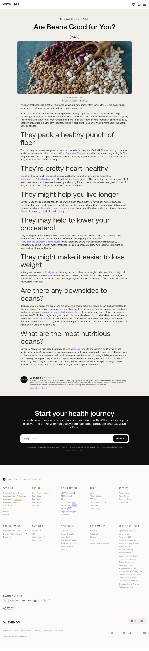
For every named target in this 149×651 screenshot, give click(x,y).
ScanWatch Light (9, 502)
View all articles (37, 388)
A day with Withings (68, 543)
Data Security (25, 630)
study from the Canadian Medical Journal (40, 241)
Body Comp (36, 496)
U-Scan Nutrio (69, 505)
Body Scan (40, 493)
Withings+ (65, 531)
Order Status (124, 496)
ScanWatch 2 (12, 499)
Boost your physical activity (129, 556)
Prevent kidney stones (127, 568)
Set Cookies (59, 630)
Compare (7, 508)
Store (92, 493)
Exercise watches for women (130, 575)
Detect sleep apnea (126, 562)
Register (120, 438)
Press (92, 540)
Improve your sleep (126, 550)
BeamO (66, 508)
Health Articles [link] (83, 19)
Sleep (63, 499)
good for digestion (48, 272)
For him (6, 515)
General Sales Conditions (99, 502)
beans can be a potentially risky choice (59, 312)
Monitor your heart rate (127, 540)
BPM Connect (66, 496)
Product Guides (125, 502)
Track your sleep (125, 553)
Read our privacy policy (74, 451)
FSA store (93, 499)
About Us (93, 531)
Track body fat (124, 546)
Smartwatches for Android (129, 584)
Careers (93, 537)
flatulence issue (43, 318)
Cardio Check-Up (67, 534)
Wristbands (7, 505)
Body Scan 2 (37, 502)
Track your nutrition (126, 565)
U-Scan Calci (68, 502)
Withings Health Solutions (12, 531)
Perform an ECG (125, 537)
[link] (137, 621)
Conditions (36, 630)
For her (6, 512)
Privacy (16, 630)
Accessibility (94, 534)
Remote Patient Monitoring (13, 534)
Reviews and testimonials (99, 543)
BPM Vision (68, 493)
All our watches (95, 496)
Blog (61, 19)
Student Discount (38, 540)
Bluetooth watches (126, 587)
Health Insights (66, 537)
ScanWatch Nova (12, 493)
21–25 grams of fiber (71, 153)
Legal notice (7, 630)
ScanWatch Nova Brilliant (15, 496)
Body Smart (36, 499)
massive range (79, 349)
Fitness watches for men (128, 578)
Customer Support (126, 499)
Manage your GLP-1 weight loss (131, 571)
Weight (69, 19)
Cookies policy (47, 630)
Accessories (65, 515)
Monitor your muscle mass (129, 543)
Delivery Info (94, 505)
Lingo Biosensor (69, 512)
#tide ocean (36, 537)
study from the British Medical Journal (39, 179)
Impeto (35, 531)
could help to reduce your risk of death (57, 208)
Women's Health (67, 546)
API (33, 534)
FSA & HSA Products (69, 540)
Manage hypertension (127, 559)
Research (7, 537)
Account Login (124, 493)
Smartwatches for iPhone (128, 581)
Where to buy (95, 508)
